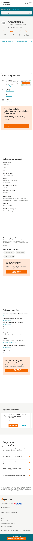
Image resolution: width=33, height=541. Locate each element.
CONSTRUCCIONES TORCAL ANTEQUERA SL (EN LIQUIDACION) (18, 416)
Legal (2, 518)
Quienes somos (5, 507)
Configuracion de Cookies (8, 523)
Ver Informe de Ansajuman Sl (16, 538)
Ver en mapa (26, 83)
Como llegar (9, 86)
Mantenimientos (9, 256)
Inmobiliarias (20, 252)
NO (3, 316)
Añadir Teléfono (10, 91)
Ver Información (7, 320)
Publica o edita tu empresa (9, 512)
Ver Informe (13, 425)
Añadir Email (9, 101)
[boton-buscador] (29, 12)
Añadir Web (9, 96)
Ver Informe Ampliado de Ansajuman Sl (16, 272)
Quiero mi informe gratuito (16, 126)
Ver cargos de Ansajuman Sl (10, 342)
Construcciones (9, 252)
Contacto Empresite (7, 510)
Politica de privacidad (6, 526)
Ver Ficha (23, 425)
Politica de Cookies (6, 521)
